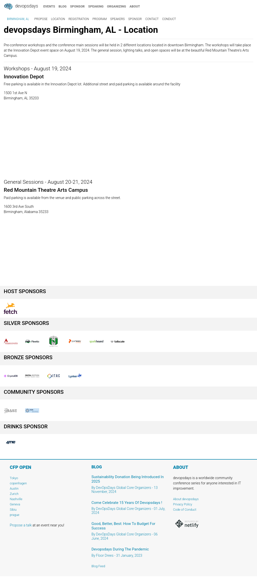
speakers (117, 19)
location (58, 19)
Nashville (16, 499)
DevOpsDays (21, 6)
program (100, 19)
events (49, 6)
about (135, 6)
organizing (116, 6)
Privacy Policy (182, 504)
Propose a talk (21, 525)
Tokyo (14, 478)
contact (151, 19)
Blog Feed (98, 566)
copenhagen (18, 483)
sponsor (77, 6)
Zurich (14, 494)
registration (78, 19)
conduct (169, 19)
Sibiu (13, 509)
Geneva (15, 504)
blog (63, 6)
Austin (14, 488)
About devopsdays (186, 499)
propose (41, 19)
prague (14, 515)
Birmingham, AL (18, 19)
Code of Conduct (184, 509)
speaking (96, 6)
